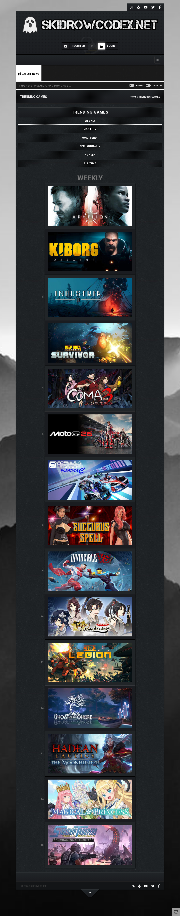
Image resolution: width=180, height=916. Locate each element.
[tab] (90, 121)
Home (133, 96)
